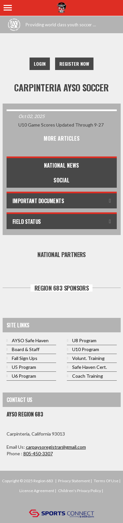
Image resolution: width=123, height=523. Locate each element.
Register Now (74, 63)
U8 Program (84, 340)
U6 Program (24, 376)
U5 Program (24, 367)
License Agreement (36, 490)
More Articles (62, 138)
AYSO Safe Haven (30, 340)
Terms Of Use (106, 480)
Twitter (60, 46)
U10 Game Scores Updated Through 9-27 (61, 125)
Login (40, 63)
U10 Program (85, 349)
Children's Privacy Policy (79, 490)
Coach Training (87, 376)
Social (61, 180)
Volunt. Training (88, 358)
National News (61, 165)
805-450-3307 (38, 453)
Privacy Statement (74, 480)
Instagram (74, 46)
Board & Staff (25, 349)
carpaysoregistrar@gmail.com (56, 447)
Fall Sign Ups (24, 358)
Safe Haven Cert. (89, 367)
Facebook (45, 46)
